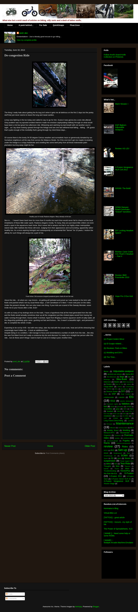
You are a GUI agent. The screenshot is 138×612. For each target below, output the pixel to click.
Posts (9, 594)
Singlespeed (117, 453)
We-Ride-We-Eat (110, 473)
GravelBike (108, 409)
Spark (106, 458)
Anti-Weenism (111, 377)
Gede (112, 406)
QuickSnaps (58, 25)
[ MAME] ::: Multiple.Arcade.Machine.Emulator (118, 541)
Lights (126, 418)
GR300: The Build (123, 188)
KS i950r (125, 416)
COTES (109, 389)
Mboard (113, 427)
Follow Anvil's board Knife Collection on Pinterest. (115, 56)
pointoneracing (129, 438)
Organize (107, 435)
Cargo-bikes (108, 387)
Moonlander (125, 433)
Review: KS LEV (122, 148)
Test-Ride (125, 463)
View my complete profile (27, 40)
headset (110, 411)
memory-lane (122, 427)
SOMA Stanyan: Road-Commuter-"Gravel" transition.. (123, 209)
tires (117, 466)
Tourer (117, 468)
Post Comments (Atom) (55, 453)
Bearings (107, 379)
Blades (117, 382)
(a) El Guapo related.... (113, 344)
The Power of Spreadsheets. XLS (118, 529)
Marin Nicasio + (122, 104)
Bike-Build (121, 379)
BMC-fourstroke (128, 382)
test (115, 464)
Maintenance (125, 423)
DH (132, 389)
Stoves (128, 458)
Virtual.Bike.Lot (110, 513)
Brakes (109, 384)
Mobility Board (113, 430)
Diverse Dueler (112, 392)
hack (132, 409)
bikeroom (107, 382)
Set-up (122, 450)
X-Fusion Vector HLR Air (121, 479)
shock (106, 453)
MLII (132, 428)
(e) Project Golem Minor (114, 339)
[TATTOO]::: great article (114, 517)
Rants (107, 443)
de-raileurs (124, 389)
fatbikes (126, 403)
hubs (124, 413)
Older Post (90, 446)
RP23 (106, 450)
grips (118, 409)
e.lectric (121, 397)
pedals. (117, 438)
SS (112, 458)
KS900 (115, 418)
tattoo (108, 464)
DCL (116, 389)
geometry (120, 406)
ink (130, 414)
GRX (125, 409)
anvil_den (23, 33)
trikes (127, 469)
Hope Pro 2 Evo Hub (124, 296)
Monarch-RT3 (109, 433)
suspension (110, 460)
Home (10, 25)
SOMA (124, 455)
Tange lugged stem (127, 461)
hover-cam (116, 413)
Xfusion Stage (109, 484)
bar (129, 377)
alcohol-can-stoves (114, 374)
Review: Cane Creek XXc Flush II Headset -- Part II (124, 254)
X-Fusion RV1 (115, 476)
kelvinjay (78, 607)
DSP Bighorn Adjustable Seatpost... (120, 127)
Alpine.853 (129, 374)
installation (108, 416)
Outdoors (117, 435)
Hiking (119, 411)
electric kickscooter (127, 401)
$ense (106, 371)
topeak (106, 468)
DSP (114, 394)
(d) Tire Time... (110, 357)
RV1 (112, 450)
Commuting (130, 386)
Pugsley (126, 441)
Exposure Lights (112, 404)
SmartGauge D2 (110, 456)
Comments (11, 599)
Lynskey (131, 420)
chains (119, 386)
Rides (125, 446)
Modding (126, 430)
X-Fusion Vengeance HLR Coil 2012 (124, 168)
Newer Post (10, 446)
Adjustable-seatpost (123, 371)
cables (129, 384)
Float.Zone (75, 25)
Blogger (96, 607)
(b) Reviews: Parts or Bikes (115, 348)
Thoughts (107, 466)
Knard (117, 416)
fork (105, 406)
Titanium (127, 466)
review (108, 446)
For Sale (43, 25)
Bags (122, 377)
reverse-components (124, 443)
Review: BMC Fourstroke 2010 (122, 276)
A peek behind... (26, 25)
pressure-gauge (112, 441)
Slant (128, 453)
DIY (123, 391)
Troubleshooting (110, 471)
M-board (109, 424)
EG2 (113, 401)
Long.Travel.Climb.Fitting (113, 421)
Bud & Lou (119, 384)
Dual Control (125, 394)
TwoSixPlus (125, 471)
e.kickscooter (109, 397)
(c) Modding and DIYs (113, 352)
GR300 (128, 406)
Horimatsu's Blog (111, 508)
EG (131, 397)
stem (119, 458)
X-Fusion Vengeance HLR (116, 481)
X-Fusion (129, 473)
